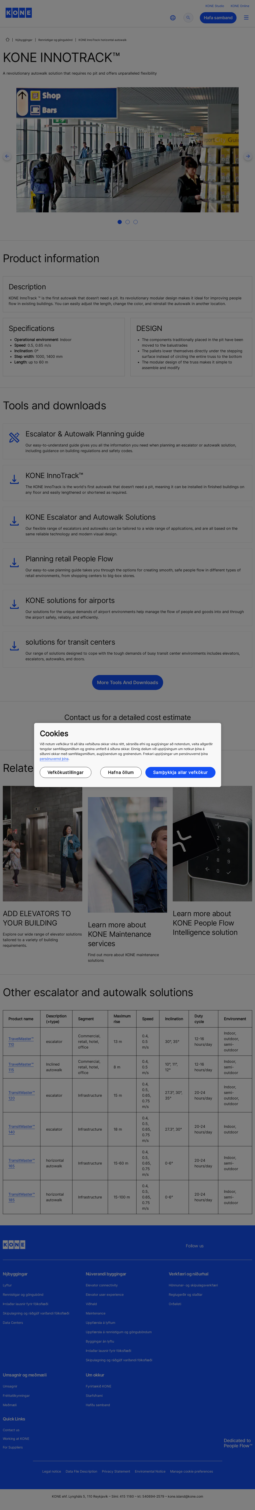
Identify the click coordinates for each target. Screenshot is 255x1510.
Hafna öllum (121, 772)
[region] (127, 755)
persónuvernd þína (54, 759)
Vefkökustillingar (65, 772)
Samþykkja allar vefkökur (180, 772)
